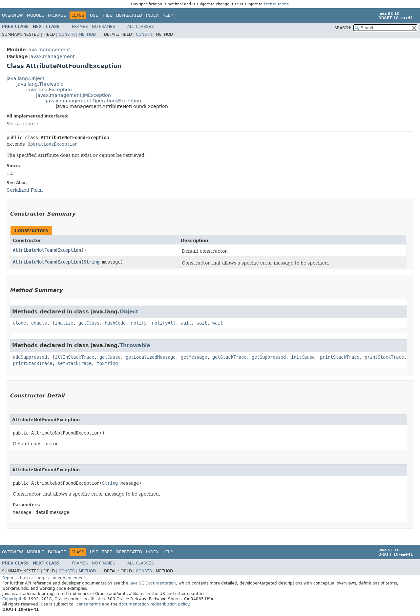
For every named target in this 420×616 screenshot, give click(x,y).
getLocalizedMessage (151, 357)
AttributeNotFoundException (47, 250)
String (91, 262)
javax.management (51, 56)
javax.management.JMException (73, 95)
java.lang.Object (25, 78)
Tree (107, 15)
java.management (48, 49)
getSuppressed (269, 357)
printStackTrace (339, 357)
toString (107, 363)
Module (35, 15)
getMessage (194, 357)
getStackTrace (229, 357)
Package (57, 15)
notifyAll (164, 323)
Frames (80, 26)
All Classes (140, 26)
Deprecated (129, 15)
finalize (62, 323)
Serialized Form (25, 190)
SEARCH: (342, 28)
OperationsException (52, 144)
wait (186, 323)
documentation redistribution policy (154, 604)
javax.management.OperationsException (93, 100)
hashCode (115, 323)
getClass (88, 323)
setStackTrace (74, 363)
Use (94, 15)
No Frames (103, 26)
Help (167, 15)
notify (139, 323)
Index (152, 15)
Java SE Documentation (152, 583)
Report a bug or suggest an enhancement (43, 578)
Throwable (134, 345)
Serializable (22, 123)
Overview (12, 15)
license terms (276, 4)
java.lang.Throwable (40, 84)
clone (19, 323)
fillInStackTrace (73, 357)
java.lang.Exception (49, 89)
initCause (303, 357)
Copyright (12, 599)
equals (39, 323)
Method (87, 34)
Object (128, 311)
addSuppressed (30, 357)
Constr (67, 34)
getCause (109, 357)
